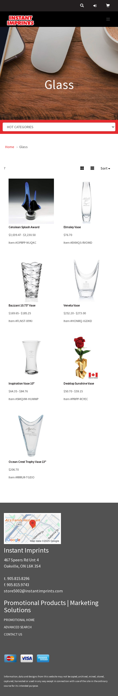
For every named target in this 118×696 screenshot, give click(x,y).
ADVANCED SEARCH (18, 627)
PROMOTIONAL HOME (19, 620)
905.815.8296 (18, 578)
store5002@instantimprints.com (33, 590)
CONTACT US (13, 634)
